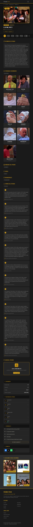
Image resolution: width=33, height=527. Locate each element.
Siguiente (11, 31)
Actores (5, 506)
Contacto (5, 517)
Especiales (19, 502)
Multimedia (19, 504)
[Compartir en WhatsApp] (11, 450)
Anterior (6, 31)
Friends (7, 1)
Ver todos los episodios (16, 442)
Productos (19, 506)
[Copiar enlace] (14, 450)
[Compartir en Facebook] (6, 450)
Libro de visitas (6, 516)
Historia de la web (7, 514)
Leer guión (16, 372)
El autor (5, 512)
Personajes (5, 504)
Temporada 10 (11, 4)
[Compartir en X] (8, 450)
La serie (6, 4)
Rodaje (5, 507)
